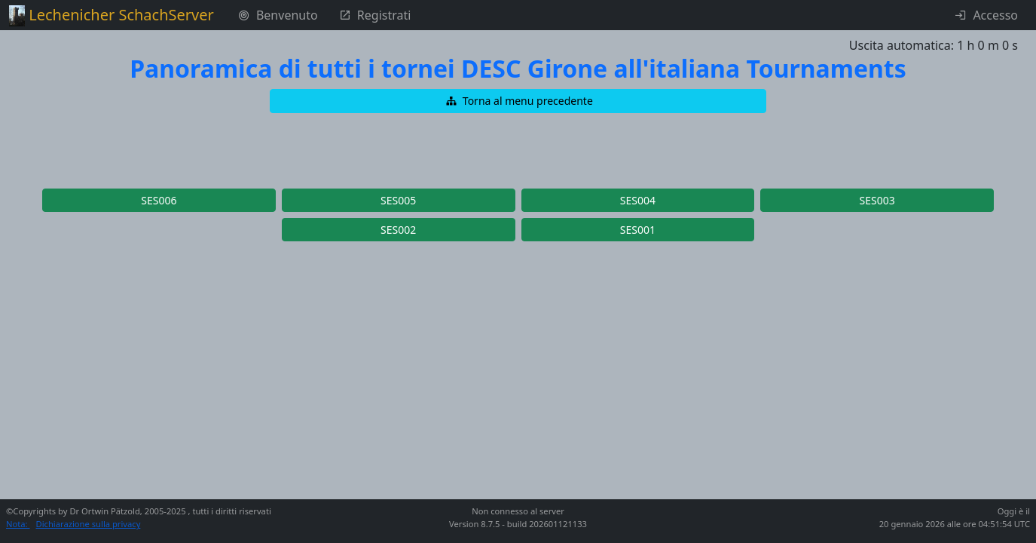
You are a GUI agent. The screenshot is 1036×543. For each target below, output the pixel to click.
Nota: (18, 523)
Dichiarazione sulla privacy (88, 523)
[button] (518, 101)
